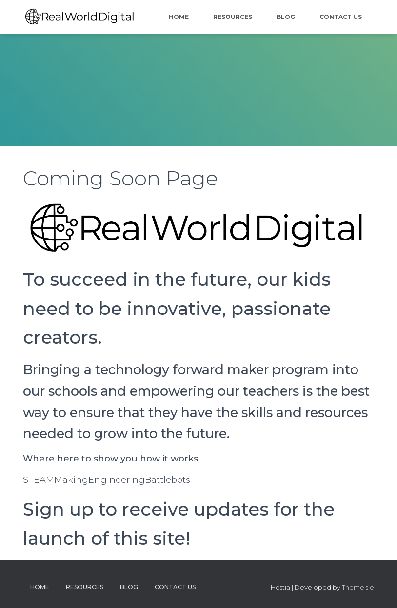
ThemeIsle (358, 587)
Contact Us (340, 16)
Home (179, 16)
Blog (286, 16)
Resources (232, 16)
